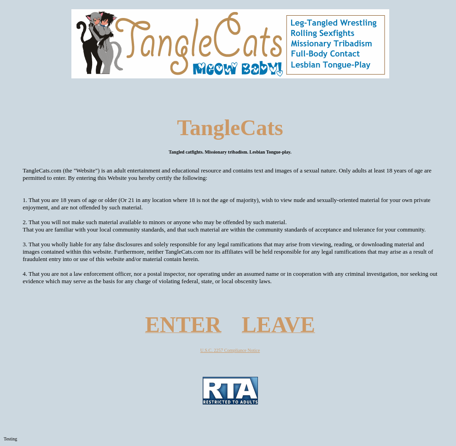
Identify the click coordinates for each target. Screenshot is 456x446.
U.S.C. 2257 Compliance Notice (230, 350)
